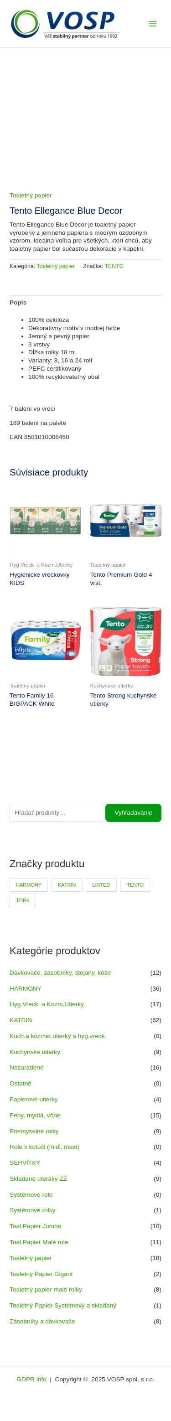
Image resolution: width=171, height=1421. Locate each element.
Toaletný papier (31, 1258)
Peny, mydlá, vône (35, 1115)
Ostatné (20, 1083)
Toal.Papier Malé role (39, 1242)
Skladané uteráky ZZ (38, 1178)
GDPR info (32, 1379)
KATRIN (21, 1020)
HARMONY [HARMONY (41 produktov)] (28, 885)
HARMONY (25, 988)
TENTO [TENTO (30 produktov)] (135, 885)
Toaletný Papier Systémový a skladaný (63, 1305)
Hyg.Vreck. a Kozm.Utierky (47, 1004)
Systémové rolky (32, 1210)
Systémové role (31, 1194)
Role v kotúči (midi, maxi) (44, 1146)
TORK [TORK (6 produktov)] (23, 900)
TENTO (114, 266)
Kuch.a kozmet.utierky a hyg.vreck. (58, 1036)
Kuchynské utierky (35, 1052)
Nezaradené (27, 1067)
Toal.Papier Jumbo (35, 1226)
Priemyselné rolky (34, 1131)
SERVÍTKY (25, 1162)
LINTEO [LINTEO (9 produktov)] (102, 885)
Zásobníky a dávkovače (42, 1321)
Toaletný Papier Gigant (41, 1274)
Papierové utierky (34, 1099)
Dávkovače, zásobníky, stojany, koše (60, 972)
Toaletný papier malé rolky (46, 1289)
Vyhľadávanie (133, 812)
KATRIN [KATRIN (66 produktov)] (67, 885)
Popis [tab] (18, 302)
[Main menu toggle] (153, 24)
